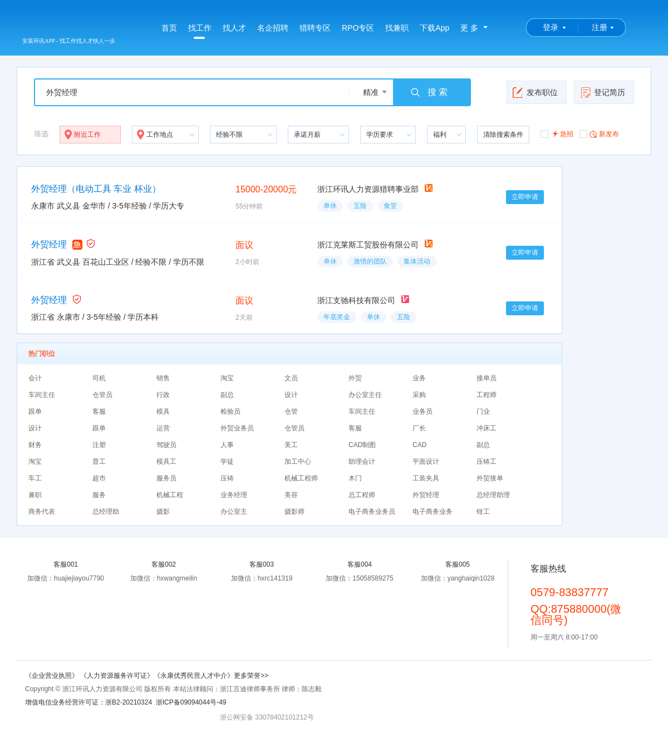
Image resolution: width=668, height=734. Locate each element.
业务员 (422, 411)
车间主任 (41, 395)
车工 (35, 478)
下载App (434, 27)
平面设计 (425, 461)
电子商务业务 (432, 511)
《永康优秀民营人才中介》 (194, 676)
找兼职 (397, 27)
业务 (419, 378)
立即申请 (525, 197)
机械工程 (169, 495)
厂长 (419, 428)
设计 (291, 395)
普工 (99, 461)
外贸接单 (490, 478)
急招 (557, 133)
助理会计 (361, 461)
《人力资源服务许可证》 (117, 676)
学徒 (227, 461)
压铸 (227, 478)
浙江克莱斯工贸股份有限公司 (368, 244)
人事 (227, 445)
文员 (291, 378)
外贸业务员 (237, 428)
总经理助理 (493, 495)
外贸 (355, 378)
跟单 (35, 411)
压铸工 (487, 461)
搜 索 (429, 92)
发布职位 (535, 92)
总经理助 (105, 511)
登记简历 (602, 92)
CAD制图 (362, 445)
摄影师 (294, 511)
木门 (355, 478)
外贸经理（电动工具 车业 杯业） (96, 189)
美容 (291, 495)
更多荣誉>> (251, 676)
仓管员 (102, 395)
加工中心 (297, 461)
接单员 (487, 378)
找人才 (234, 27)
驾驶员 (166, 445)
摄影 (163, 511)
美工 (291, 445)
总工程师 (361, 495)
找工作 (200, 31)
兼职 (35, 495)
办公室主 (233, 511)
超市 (99, 478)
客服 (99, 411)
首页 (169, 27)
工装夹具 (425, 478)
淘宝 (227, 378)
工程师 (487, 395)
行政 (163, 395)
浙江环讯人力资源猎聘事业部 (368, 189)
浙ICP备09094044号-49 (191, 702)
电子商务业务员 (371, 511)
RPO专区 (358, 27)
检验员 (230, 411)
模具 (163, 411)
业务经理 (233, 495)
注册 (599, 27)
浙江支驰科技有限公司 (356, 300)
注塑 (99, 445)
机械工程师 (301, 478)
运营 (163, 428)
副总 (227, 395)
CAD (419, 445)
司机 (99, 378)
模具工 (166, 461)
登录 (550, 27)
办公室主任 (365, 395)
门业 (483, 411)
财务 (35, 445)
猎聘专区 (315, 27)
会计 (35, 378)
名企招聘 (272, 27)
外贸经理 (49, 244)
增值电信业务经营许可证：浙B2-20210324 (88, 702)
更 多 (469, 27)
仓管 (291, 411)
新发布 (599, 133)
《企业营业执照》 (52, 676)
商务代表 (41, 511)
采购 (419, 395)
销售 (163, 378)
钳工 (483, 511)
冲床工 (487, 428)
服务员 (166, 478)
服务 (99, 495)
